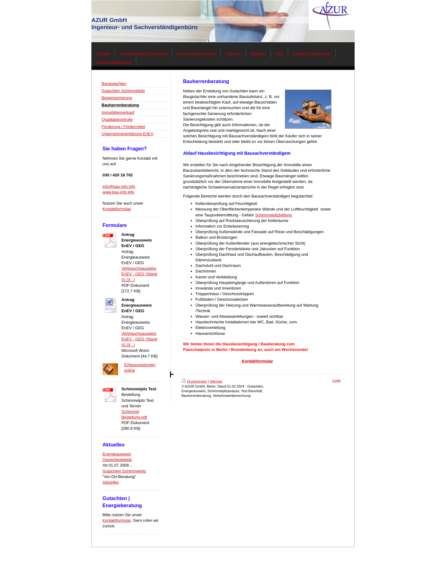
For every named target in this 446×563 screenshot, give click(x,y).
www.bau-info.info (118, 192)
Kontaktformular (117, 208)
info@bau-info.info (119, 186)
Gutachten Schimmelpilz (124, 471)
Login (336, 380)
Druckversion (194, 381)
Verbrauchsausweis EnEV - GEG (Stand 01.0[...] (139, 274)
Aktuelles (111, 482)
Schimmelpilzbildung (273, 215)
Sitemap (216, 381)
